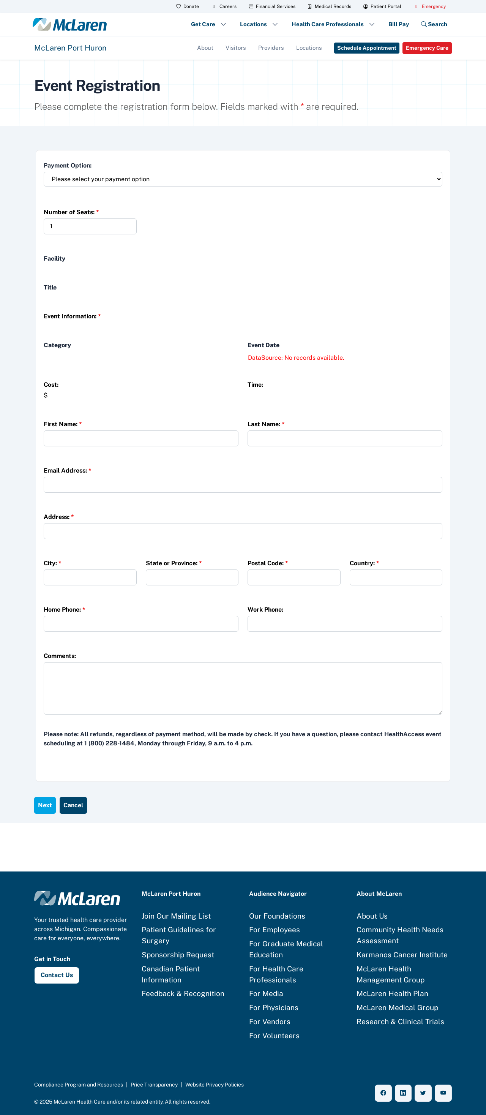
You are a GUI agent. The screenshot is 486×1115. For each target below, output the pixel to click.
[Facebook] (383, 1093)
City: (53, 563)
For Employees (274, 929)
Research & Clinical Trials (400, 1021)
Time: (255, 384)
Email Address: (68, 470)
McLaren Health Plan (392, 993)
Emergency (429, 6)
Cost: (51, 384)
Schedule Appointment (366, 48)
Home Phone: (64, 609)
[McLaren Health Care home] (77, 897)
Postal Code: (268, 563)
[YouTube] (443, 1093)
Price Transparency (154, 1085)
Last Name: (266, 424)
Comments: (60, 656)
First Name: (63, 424)
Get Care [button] (203, 24)
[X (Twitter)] (423, 1093)
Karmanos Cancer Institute (402, 955)
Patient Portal (382, 6)
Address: (59, 516)
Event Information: (72, 316)
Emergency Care (427, 48)
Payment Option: (68, 165)
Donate (187, 6)
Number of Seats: (71, 212)
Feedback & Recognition (183, 993)
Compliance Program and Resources (78, 1085)
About (205, 47)
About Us (372, 916)
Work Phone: (265, 609)
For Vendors (269, 1021)
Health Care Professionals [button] (328, 24)
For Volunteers (274, 1035)
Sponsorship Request (178, 955)
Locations (309, 47)
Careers (224, 6)
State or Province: (174, 563)
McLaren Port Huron (70, 47)
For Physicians (273, 1007)
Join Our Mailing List (176, 916)
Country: (364, 563)
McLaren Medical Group (397, 1007)
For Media (266, 993)
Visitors (236, 47)
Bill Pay (398, 24)
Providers (271, 47)
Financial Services (272, 6)
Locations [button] (253, 24)
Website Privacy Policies (214, 1085)
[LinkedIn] (403, 1093)
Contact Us (57, 975)
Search (434, 24)
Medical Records (329, 6)
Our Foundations (277, 916)
